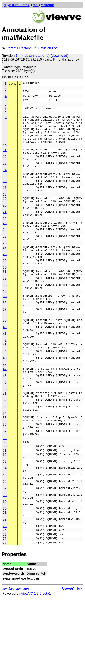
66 (5, 538)
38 (5, 349)
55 (5, 465)
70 (5, 570)
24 (5, 248)
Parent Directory (16, 48)
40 (5, 361)
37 (5, 341)
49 (5, 425)
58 (5, 489)
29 (5, 285)
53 (5, 453)
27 (5, 269)
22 (5, 236)
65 (5, 530)
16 (5, 192)
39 (5, 353)
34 (5, 321)
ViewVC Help (72, 653)
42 (5, 377)
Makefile (47, 5)
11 (5, 156)
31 (5, 297)
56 (5, 473)
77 (5, 607)
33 (5, 313)
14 (5, 180)
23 (5, 240)
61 (5, 502)
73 (5, 590)
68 (5, 554)
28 (5, 277)
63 (5, 514)
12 (5, 164)
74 (5, 594)
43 (5, 381)
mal (36, 5)
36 (5, 333)
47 (5, 409)
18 (5, 208)
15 (5, 184)
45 (5, 397)
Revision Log (45, 48)
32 (5, 305)
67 (5, 546)
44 (5, 389)
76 (5, 603)
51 (5, 437)
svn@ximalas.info (15, 653)
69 (5, 562)
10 (5, 152)
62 (5, 506)
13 (5, 172)
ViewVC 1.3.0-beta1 (36, 657)
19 (5, 212)
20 (5, 220)
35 (5, 325)
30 (5, 292)
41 (5, 369)
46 (5, 405)
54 (5, 461)
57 (5, 481)
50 (5, 433)
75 (5, 599)
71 (5, 574)
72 (5, 582)
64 (5, 522)
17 (5, 200)
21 (5, 228)
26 (5, 264)
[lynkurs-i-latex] (17, 5)
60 (5, 498)
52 (5, 445)
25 (5, 256)
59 (5, 494)
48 (5, 417)
